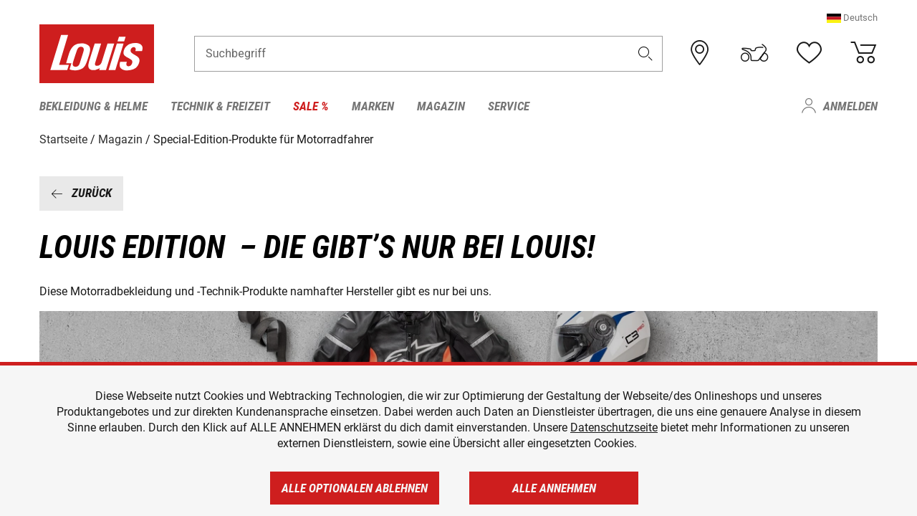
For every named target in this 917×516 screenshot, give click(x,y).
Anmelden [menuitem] (850, 106)
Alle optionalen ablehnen (355, 488)
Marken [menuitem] (373, 106)
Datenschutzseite (614, 427)
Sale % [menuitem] (311, 106)
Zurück (81, 193)
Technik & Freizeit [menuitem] (220, 106)
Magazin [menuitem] (441, 106)
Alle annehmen (554, 488)
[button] (852, 17)
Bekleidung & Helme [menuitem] (93, 106)
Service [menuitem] (508, 106)
